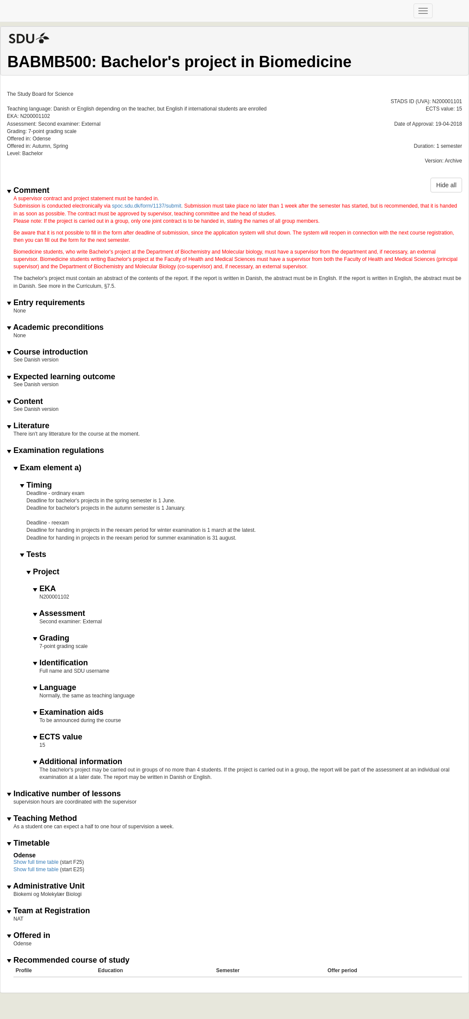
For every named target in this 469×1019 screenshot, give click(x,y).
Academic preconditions (55, 327)
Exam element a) (47, 468)
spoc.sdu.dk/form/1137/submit (146, 206)
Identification (60, 663)
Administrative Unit (45, 886)
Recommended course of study (68, 960)
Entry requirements (46, 303)
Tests (33, 554)
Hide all (446, 185)
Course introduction (47, 352)
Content (25, 401)
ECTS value (57, 737)
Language (54, 688)
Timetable (28, 843)
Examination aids (68, 712)
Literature (28, 426)
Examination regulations (55, 450)
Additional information (77, 762)
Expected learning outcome (61, 377)
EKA (44, 589)
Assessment (59, 613)
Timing (36, 485)
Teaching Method (42, 818)
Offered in (28, 935)
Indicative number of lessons (64, 794)
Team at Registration (48, 911)
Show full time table (35, 862)
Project (42, 572)
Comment (28, 190)
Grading (51, 638)
